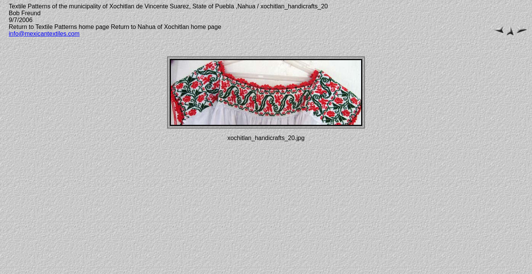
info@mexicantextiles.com (44, 33)
